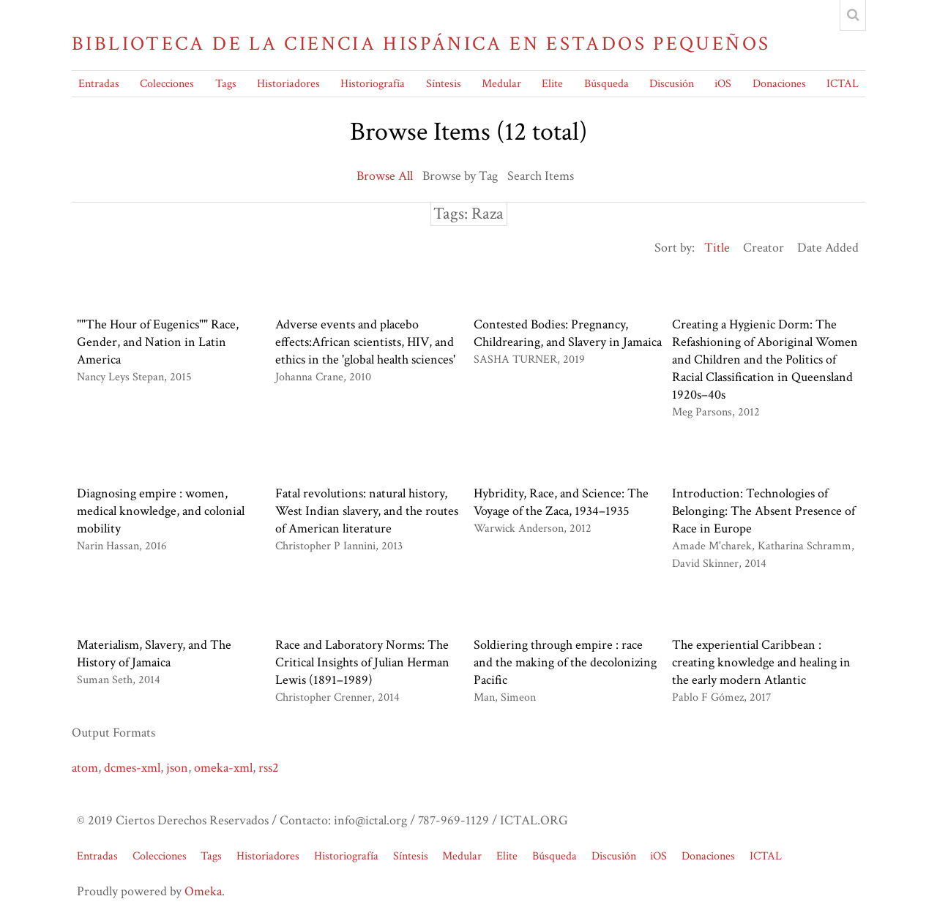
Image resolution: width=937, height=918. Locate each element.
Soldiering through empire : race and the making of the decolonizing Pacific (565, 662)
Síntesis (443, 83)
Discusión (671, 83)
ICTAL (842, 83)
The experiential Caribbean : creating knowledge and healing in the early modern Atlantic (761, 662)
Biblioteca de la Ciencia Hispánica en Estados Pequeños (421, 44)
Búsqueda (606, 83)
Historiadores (288, 83)
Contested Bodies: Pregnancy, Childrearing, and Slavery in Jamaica (568, 333)
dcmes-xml (132, 767)
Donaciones (779, 83)
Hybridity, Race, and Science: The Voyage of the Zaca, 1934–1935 (561, 502)
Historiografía (372, 83)
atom (85, 767)
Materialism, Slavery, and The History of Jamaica (154, 653)
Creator (763, 247)
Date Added (828, 247)
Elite (552, 83)
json (177, 767)
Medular (501, 83)
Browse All (384, 176)
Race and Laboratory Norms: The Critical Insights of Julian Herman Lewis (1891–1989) (362, 662)
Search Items (540, 176)
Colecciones (167, 83)
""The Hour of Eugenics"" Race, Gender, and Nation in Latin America (158, 342)
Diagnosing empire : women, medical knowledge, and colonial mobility (160, 511)
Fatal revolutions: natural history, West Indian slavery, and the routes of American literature (366, 511)
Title (717, 247)
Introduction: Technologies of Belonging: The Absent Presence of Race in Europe (763, 511)
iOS (722, 83)
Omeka (203, 891)
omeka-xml (223, 767)
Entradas (98, 83)
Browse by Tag (460, 176)
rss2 (268, 767)
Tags (225, 83)
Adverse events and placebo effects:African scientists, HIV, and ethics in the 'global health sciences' (365, 342)
